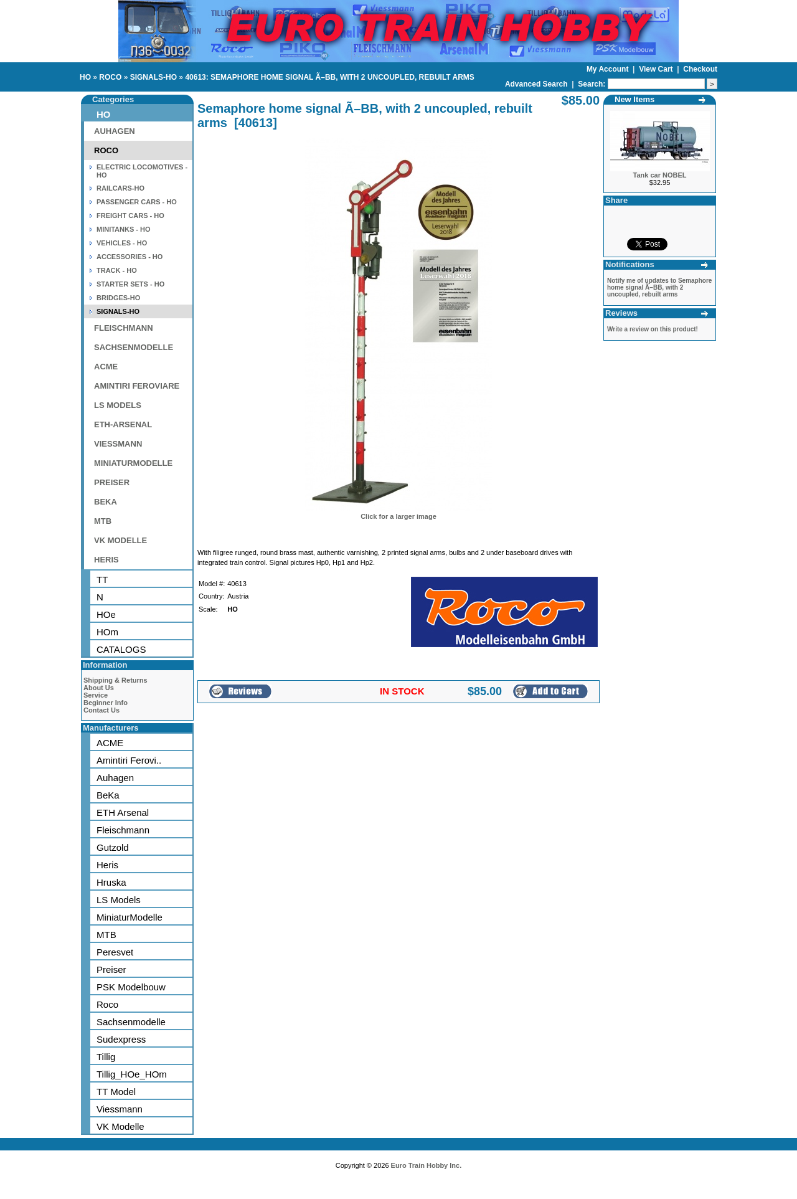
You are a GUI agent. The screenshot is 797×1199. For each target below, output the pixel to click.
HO (85, 77)
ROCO (110, 77)
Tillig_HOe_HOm (132, 1074)
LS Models (119, 899)
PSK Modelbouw (131, 987)
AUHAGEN (114, 131)
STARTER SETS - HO (130, 284)
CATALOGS (121, 649)
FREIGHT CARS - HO (130, 215)
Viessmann (120, 1109)
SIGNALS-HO (153, 77)
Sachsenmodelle (131, 1022)
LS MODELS (117, 405)
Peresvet (115, 952)
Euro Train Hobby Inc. (426, 1165)
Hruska (111, 882)
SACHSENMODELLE (133, 347)
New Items (634, 99)
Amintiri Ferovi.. (129, 760)
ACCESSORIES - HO (130, 256)
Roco (107, 1004)
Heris (107, 865)
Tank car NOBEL (660, 175)
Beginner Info (105, 702)
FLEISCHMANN (123, 328)
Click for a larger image (398, 516)
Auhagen (115, 777)
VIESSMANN (118, 443)
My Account (609, 69)
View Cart (657, 69)
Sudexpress (121, 1039)
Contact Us (101, 710)
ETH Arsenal (123, 812)
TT (102, 579)
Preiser (111, 969)
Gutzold (113, 847)
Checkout (700, 69)
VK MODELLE (120, 540)
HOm (107, 632)
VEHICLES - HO (122, 243)
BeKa (108, 795)
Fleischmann (123, 830)
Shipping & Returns (115, 680)
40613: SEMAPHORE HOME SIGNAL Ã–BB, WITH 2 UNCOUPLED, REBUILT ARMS (329, 77)
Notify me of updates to (659, 287)
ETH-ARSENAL (123, 424)
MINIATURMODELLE (133, 463)
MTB (102, 521)
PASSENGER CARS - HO (137, 202)
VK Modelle (120, 1126)
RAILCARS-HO (120, 188)
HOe (106, 614)
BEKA (105, 501)
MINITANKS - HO (124, 229)
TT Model (116, 1091)
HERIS (106, 559)
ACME (106, 366)
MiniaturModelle (130, 917)
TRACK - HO (117, 270)
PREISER (112, 482)
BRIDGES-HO (118, 297)
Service (95, 695)
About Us (98, 687)
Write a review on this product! (652, 329)
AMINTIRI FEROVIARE (136, 386)
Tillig (106, 1056)
